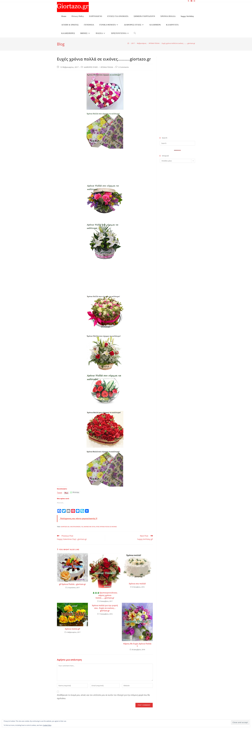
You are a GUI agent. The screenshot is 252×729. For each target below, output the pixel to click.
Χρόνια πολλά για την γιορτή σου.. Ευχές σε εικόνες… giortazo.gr (105, 608)
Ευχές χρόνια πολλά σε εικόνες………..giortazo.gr (178, 43)
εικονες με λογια (89, 526)
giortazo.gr (65, 526)
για (82, 526)
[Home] (128, 43)
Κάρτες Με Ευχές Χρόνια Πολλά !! (137, 644)
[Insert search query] (177, 143)
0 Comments (124, 67)
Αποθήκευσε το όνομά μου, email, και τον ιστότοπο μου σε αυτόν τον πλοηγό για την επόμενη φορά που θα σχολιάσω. (103, 697)
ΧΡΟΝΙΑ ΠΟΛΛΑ (107, 67)
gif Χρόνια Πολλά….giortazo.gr (72, 584)
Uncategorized (75, 526)
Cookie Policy (47, 725)
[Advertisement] (105, 167)
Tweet (59, 492)
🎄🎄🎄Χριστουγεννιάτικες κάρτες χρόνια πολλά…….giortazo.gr (105, 595)
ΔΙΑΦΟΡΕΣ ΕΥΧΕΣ (91, 67)
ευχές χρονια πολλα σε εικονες (106, 526)
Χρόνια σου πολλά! (137, 583)
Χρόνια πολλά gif (72, 629)
